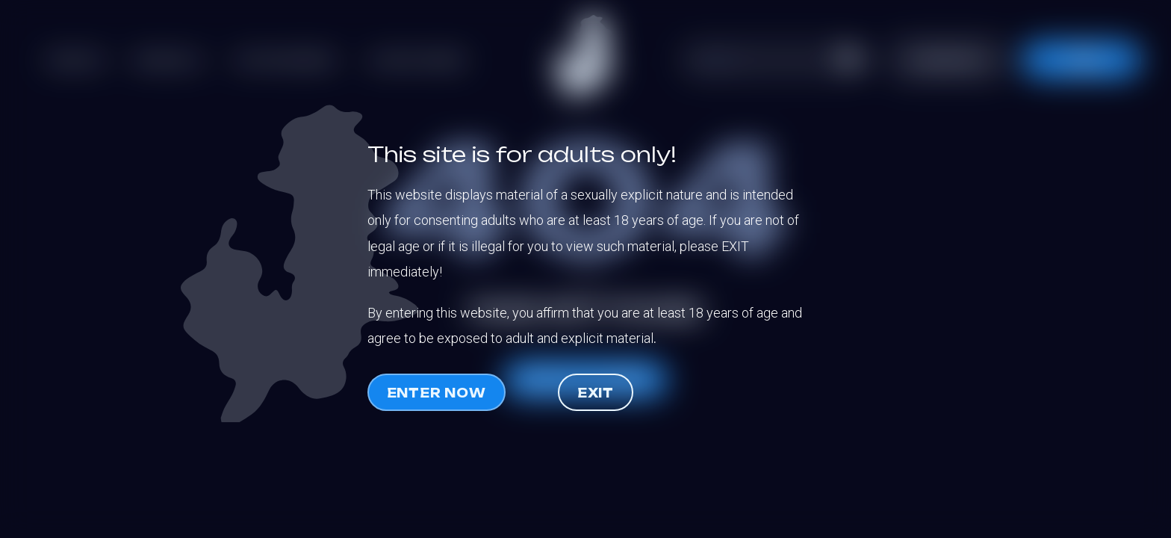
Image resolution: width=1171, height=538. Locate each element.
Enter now (436, 393)
